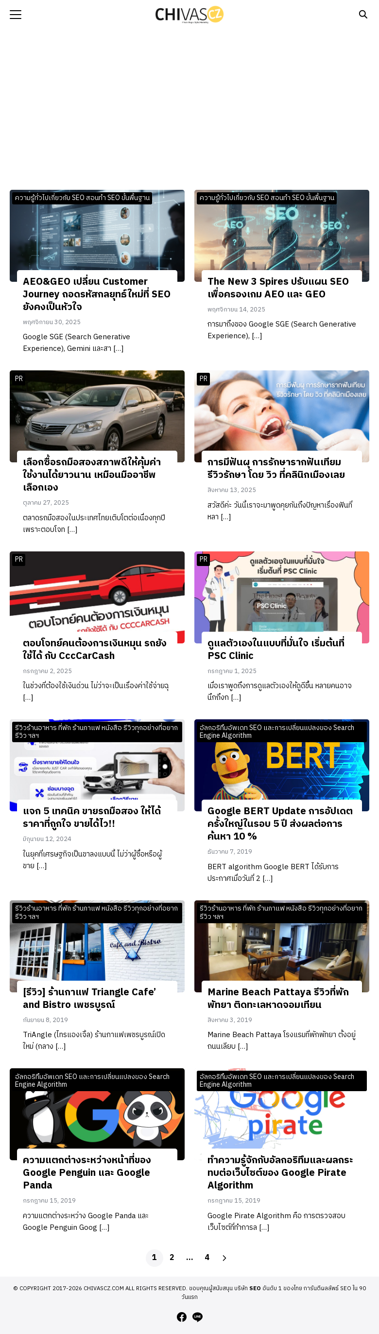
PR (19, 378)
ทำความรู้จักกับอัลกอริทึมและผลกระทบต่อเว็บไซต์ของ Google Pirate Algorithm (280, 1173)
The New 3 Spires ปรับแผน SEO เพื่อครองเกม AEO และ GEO (278, 288)
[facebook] (182, 1317)
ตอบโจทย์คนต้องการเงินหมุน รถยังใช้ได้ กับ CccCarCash (95, 650)
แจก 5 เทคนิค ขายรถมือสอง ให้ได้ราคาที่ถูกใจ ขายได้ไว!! (92, 818)
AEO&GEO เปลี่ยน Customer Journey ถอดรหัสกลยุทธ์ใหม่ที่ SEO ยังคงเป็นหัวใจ (97, 294)
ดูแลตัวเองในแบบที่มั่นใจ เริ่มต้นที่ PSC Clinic (276, 650)
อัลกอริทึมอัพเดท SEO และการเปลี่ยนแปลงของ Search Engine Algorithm (277, 732)
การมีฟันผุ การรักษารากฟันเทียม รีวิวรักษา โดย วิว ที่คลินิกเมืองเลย (276, 469)
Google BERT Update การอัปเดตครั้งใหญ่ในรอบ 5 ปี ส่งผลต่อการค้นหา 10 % (280, 824)
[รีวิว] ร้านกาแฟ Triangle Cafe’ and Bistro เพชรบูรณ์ (89, 999)
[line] (197, 1317)
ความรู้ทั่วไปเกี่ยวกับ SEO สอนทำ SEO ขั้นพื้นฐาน (82, 197)
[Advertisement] (189, 107)
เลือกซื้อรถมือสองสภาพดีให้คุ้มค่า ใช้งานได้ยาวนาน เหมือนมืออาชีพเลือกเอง (92, 475)
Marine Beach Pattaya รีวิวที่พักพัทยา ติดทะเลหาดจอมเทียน (278, 999)
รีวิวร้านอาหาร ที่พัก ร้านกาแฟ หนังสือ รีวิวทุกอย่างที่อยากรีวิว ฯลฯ (96, 732)
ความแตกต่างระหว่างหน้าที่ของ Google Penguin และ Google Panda (87, 1173)
